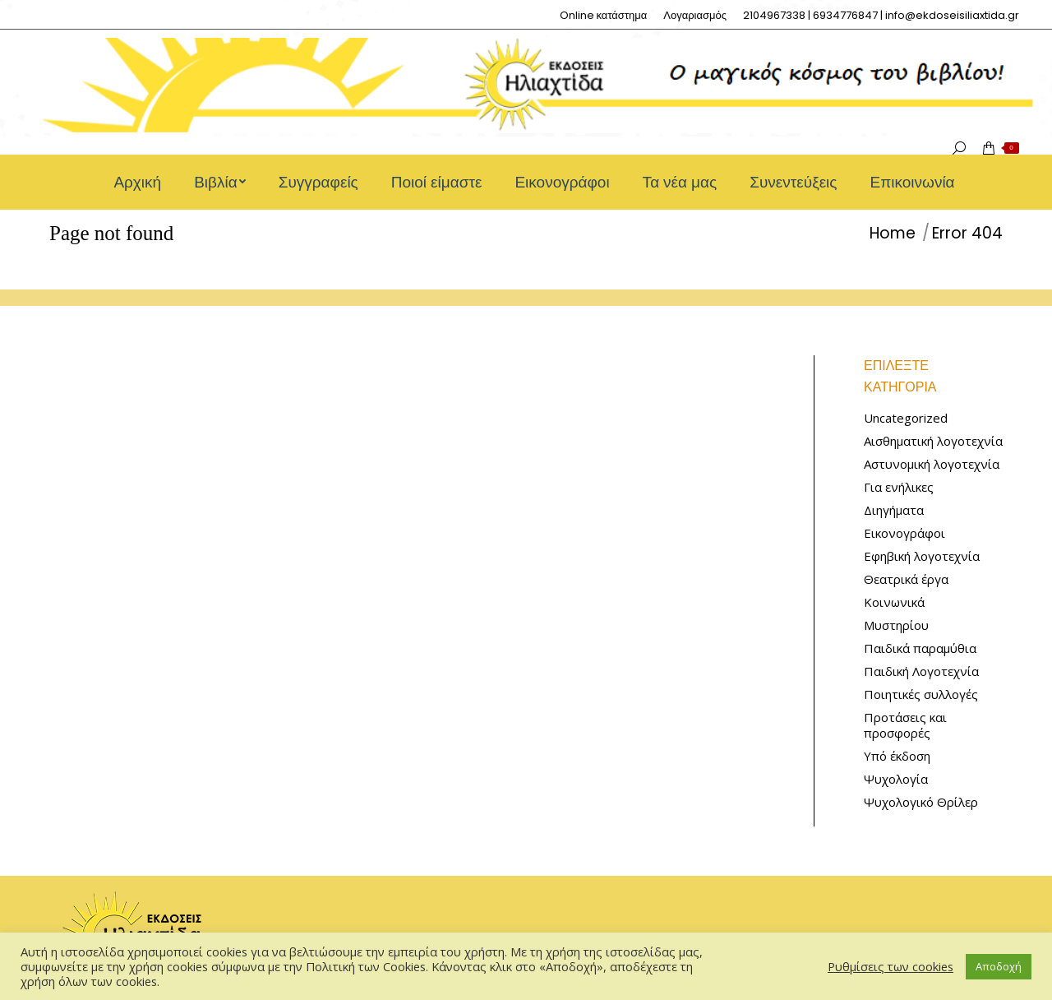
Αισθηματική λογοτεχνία (933, 441)
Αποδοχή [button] (999, 966)
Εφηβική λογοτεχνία (922, 556)
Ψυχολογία (896, 779)
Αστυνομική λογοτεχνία (931, 464)
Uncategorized (906, 418)
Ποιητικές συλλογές (921, 694)
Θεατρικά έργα (906, 579)
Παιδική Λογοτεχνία (921, 671)
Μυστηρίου (896, 625)
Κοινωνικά (894, 602)
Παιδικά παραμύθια (920, 648)
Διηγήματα (894, 510)
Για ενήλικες (899, 487)
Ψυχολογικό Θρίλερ (921, 802)
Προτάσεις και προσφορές (905, 725)
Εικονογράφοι (904, 533)
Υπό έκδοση (897, 756)
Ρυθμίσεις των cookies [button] (890, 966)
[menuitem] (604, 15)
